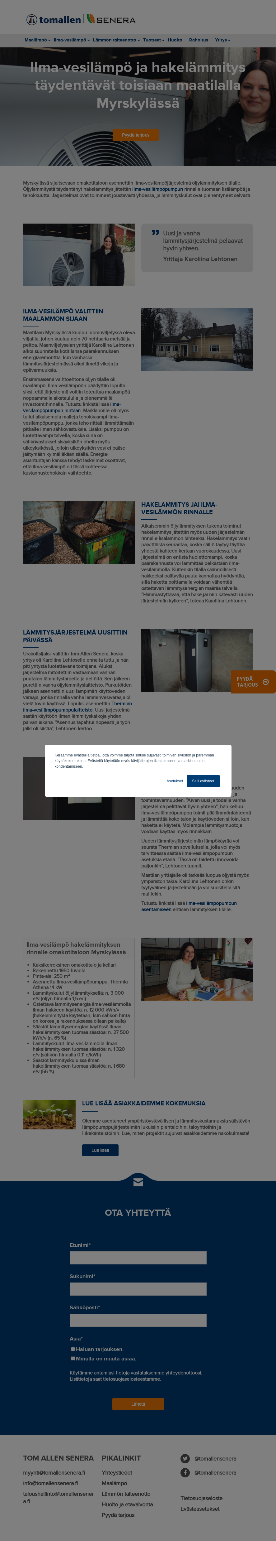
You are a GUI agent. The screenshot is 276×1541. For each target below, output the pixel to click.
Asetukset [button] (174, 781)
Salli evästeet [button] (203, 781)
